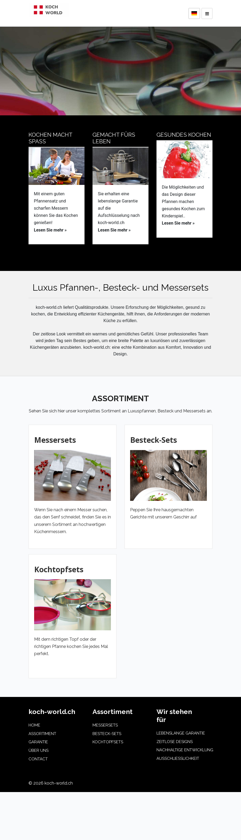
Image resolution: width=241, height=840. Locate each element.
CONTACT (38, 759)
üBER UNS (39, 750)
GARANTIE (38, 742)
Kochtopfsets (58, 569)
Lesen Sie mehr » (50, 230)
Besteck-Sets (153, 440)
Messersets (55, 440)
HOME (34, 725)
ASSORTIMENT (42, 733)
